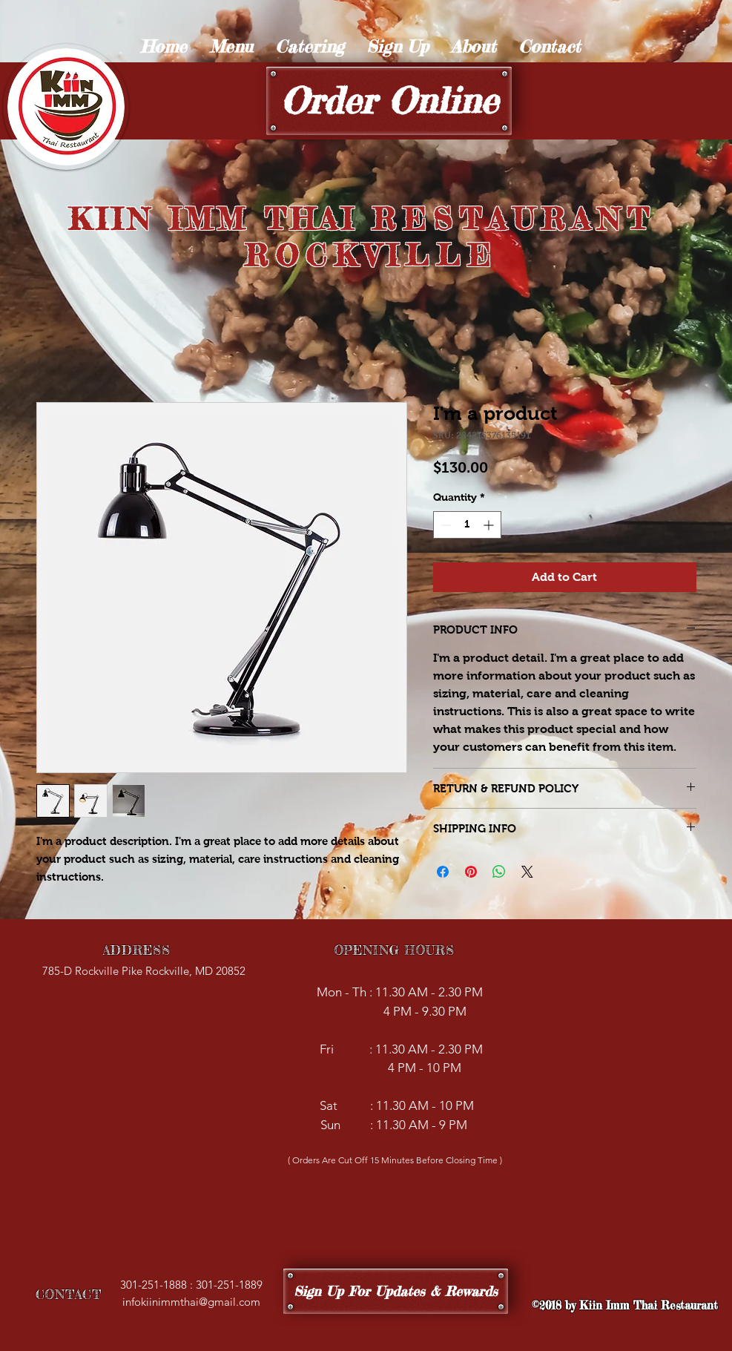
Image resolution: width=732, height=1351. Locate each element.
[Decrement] (444, 525)
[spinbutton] (467, 525)
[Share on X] (527, 872)
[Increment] (490, 525)
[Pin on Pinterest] (471, 872)
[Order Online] (389, 101)
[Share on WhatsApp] (499, 872)
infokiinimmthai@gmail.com (191, 1302)
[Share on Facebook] (443, 872)
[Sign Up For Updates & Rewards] (395, 1291)
